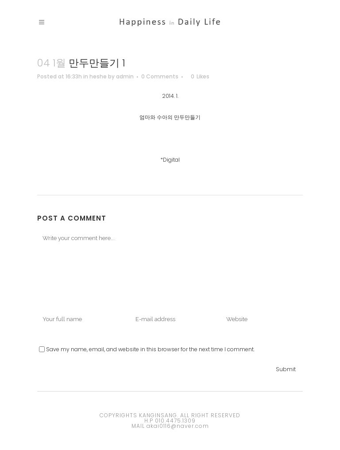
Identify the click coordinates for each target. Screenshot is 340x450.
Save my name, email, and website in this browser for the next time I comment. (150, 349)
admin (125, 76)
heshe (98, 76)
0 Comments (159, 76)
